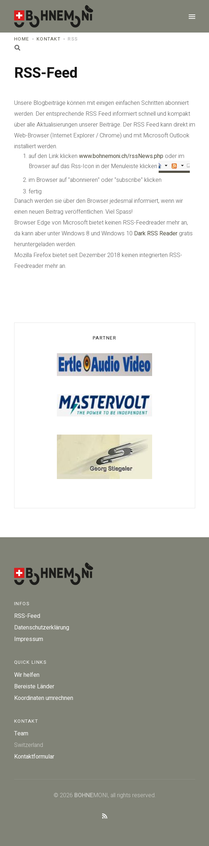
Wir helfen (26, 675)
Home (21, 38)
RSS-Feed (27, 616)
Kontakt (49, 38)
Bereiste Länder (34, 686)
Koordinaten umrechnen (43, 698)
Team (21, 733)
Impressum (28, 639)
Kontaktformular (34, 756)
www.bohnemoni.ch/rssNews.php (121, 156)
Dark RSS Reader (155, 233)
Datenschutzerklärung (41, 627)
